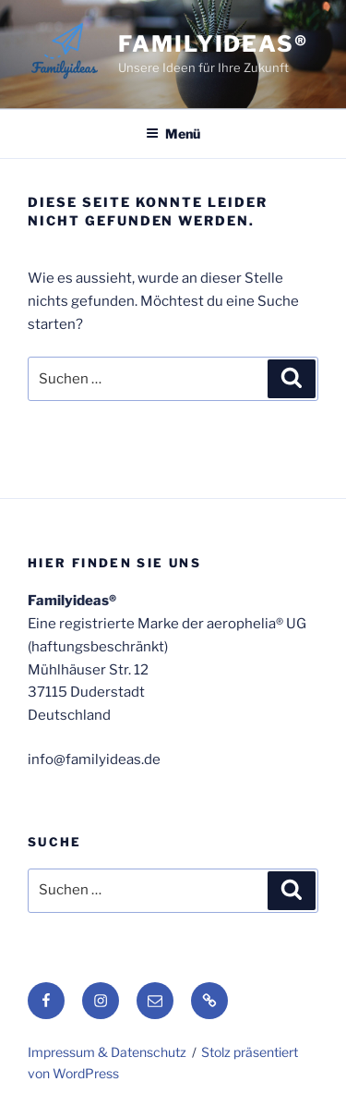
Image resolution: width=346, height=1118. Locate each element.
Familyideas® (213, 43)
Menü (173, 133)
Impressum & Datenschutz (107, 1052)
